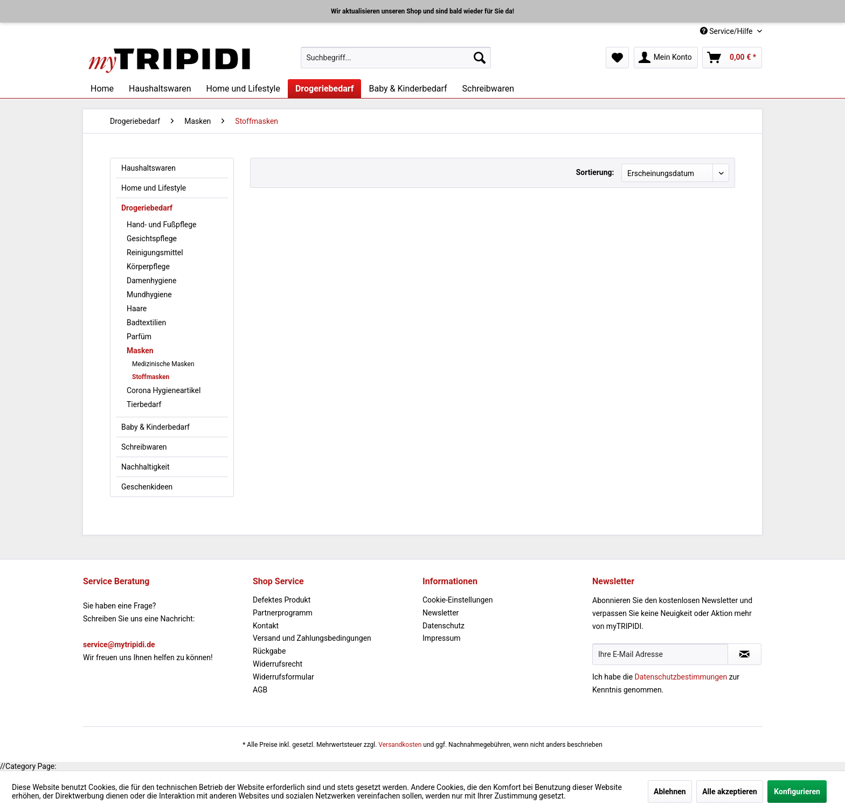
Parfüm (139, 336)
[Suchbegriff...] (396, 57)
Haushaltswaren (148, 168)
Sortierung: (595, 172)
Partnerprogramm (283, 612)
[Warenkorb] (732, 57)
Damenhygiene (151, 280)
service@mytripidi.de (119, 644)
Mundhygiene (149, 294)
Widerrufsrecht (277, 664)
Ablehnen (670, 791)
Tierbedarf (144, 404)
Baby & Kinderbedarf (155, 427)
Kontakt (266, 625)
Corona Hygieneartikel (163, 390)
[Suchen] (479, 57)
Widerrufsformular (283, 677)
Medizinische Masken (163, 364)
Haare (137, 308)
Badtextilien (146, 322)
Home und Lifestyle (153, 188)
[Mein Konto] (666, 57)
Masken (140, 350)
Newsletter (440, 612)
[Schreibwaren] (488, 88)
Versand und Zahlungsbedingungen (312, 638)
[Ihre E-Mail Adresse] (660, 654)
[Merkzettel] (617, 57)
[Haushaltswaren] (159, 88)
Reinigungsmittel (155, 252)
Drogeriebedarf (146, 208)
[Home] (102, 88)
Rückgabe (269, 651)
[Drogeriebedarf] (325, 88)
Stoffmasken (150, 377)
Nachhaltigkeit (145, 467)
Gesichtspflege (152, 238)
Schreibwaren (144, 447)
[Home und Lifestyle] (242, 88)
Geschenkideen (146, 486)
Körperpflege (148, 266)
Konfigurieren (797, 791)
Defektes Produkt (281, 600)
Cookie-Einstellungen (457, 600)
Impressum (441, 638)
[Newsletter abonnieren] (744, 654)
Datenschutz (443, 625)
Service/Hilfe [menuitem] (727, 31)
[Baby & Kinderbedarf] (407, 88)
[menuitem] (396, 57)
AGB (260, 689)
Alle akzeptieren (729, 791)
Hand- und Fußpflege (162, 224)
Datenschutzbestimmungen (681, 677)
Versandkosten (399, 744)
